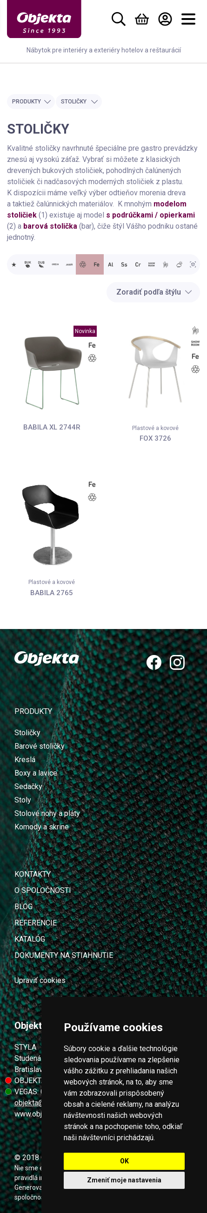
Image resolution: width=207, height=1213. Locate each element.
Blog (23, 906)
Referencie (35, 922)
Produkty (31, 101)
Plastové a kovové (155, 428)
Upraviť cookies (40, 980)
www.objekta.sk (39, 1114)
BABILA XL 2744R (51, 427)
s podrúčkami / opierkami (150, 215)
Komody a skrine (41, 826)
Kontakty (32, 874)
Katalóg (29, 939)
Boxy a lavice (35, 773)
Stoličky (79, 101)
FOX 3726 (155, 438)
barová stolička (50, 226)
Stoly (22, 800)
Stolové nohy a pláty (47, 813)
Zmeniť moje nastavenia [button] (124, 1180)
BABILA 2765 (51, 593)
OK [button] (124, 1161)
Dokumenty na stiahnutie (63, 955)
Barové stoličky (39, 746)
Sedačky (28, 786)
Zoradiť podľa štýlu (154, 292)
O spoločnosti (42, 890)
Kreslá (24, 759)
